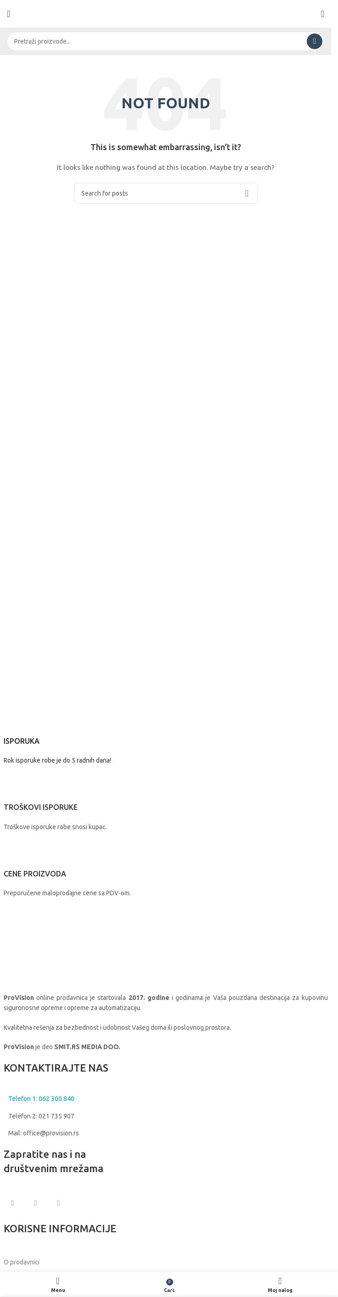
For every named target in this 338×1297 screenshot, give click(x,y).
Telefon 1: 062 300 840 (41, 1098)
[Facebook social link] (13, 1203)
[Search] (165, 41)
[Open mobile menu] (8, 14)
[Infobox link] (166, 737)
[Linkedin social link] (59, 1203)
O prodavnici (21, 1262)
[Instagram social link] (36, 1203)
